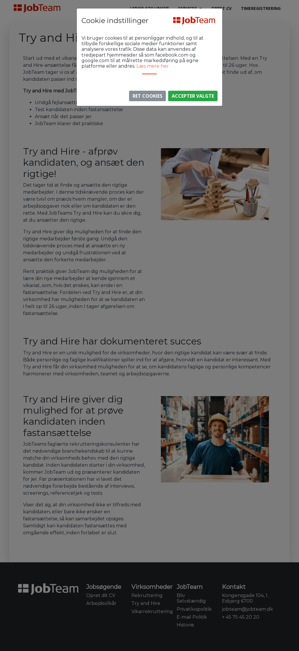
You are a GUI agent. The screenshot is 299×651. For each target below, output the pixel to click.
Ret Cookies (147, 96)
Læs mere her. (153, 66)
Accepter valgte (193, 96)
